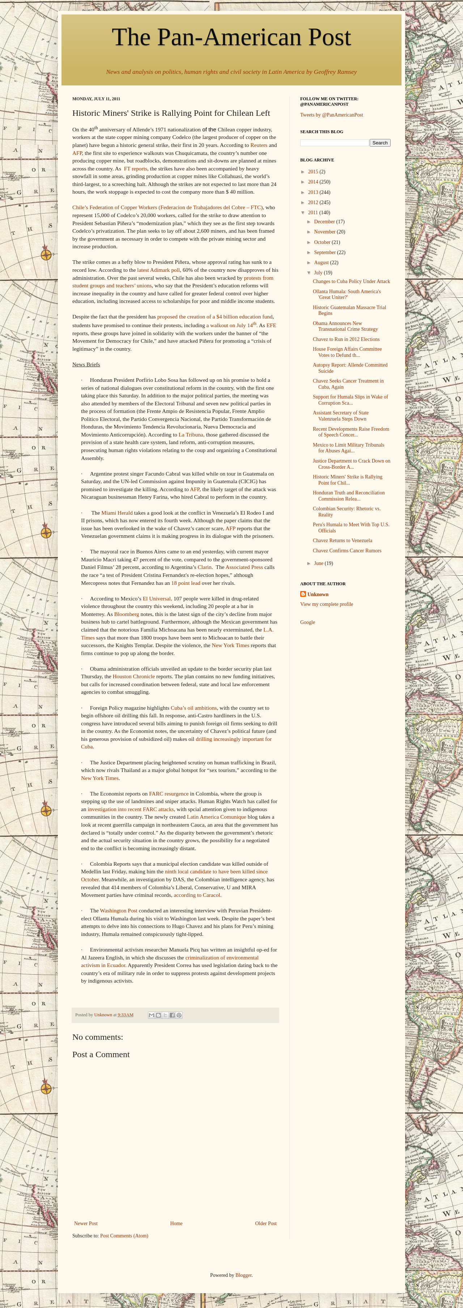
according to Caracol (197, 895)
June (319, 563)
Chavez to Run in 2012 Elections (346, 339)
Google (307, 622)
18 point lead (185, 583)
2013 (314, 192)
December (325, 221)
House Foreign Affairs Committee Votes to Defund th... (347, 352)
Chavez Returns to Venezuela (342, 540)
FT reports (135, 168)
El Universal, (157, 598)
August (322, 262)
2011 (313, 212)
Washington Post (118, 910)
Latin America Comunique (216, 817)
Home (176, 1223)
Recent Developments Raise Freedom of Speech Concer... (351, 432)
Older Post (266, 1223)
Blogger (243, 1275)
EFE (271, 325)
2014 (314, 182)
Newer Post (86, 1223)
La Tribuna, (192, 434)
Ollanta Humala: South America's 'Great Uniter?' (347, 294)
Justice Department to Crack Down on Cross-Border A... (351, 464)
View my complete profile (326, 604)
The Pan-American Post (231, 37)
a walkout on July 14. (232, 325)
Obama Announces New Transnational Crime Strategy (345, 326)
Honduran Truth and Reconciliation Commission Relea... (349, 496)
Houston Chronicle (133, 676)
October (323, 242)
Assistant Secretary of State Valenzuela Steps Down (341, 416)
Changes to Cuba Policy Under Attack (351, 281)
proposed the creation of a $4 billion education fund (215, 316)
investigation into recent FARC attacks (131, 809)
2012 (314, 202)
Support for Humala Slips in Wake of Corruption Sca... (350, 400)
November (325, 232)
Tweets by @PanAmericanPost (331, 115)
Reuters (258, 145)
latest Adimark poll (158, 270)
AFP (77, 153)
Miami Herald (117, 513)
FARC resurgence (168, 793)
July (319, 272)
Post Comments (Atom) (124, 1236)
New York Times (231, 645)
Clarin (205, 567)
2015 (314, 171)
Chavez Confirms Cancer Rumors (347, 550)
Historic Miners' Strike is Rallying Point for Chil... (347, 480)
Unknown (317, 594)
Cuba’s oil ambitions (194, 708)
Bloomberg (126, 614)
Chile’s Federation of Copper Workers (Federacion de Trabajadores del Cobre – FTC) (167, 207)
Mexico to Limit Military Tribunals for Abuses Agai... (349, 448)
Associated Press (244, 567)
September (325, 252)
